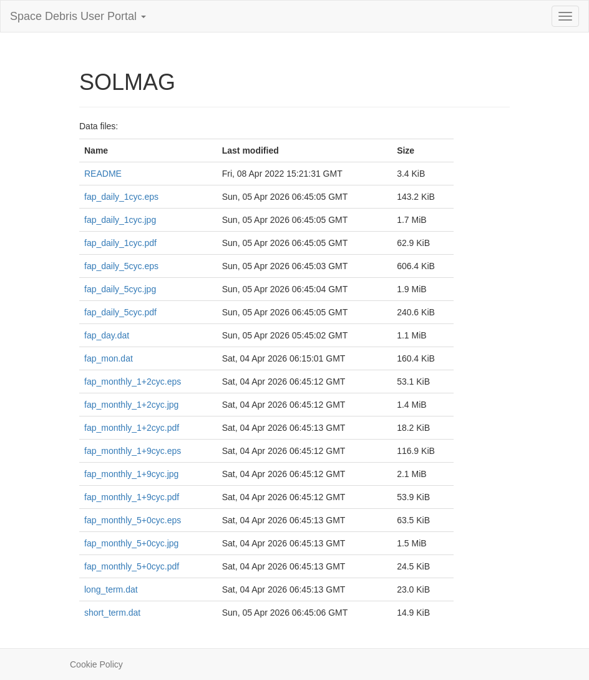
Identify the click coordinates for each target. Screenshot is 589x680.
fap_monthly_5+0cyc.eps (132, 520)
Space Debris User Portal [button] (78, 16)
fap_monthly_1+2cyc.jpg (131, 405)
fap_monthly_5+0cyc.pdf (131, 566)
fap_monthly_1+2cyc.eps (132, 382)
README (103, 174)
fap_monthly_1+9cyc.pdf (131, 497)
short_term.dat (112, 613)
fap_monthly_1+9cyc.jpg (131, 474)
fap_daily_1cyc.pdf (120, 243)
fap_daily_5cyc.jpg (120, 289)
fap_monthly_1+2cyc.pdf (131, 428)
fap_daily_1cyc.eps (121, 197)
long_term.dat (111, 589)
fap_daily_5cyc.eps (121, 266)
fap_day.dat (106, 335)
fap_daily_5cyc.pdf (120, 312)
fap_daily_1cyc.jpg (120, 220)
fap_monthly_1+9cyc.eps (132, 451)
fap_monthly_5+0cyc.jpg (131, 543)
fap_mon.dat (108, 358)
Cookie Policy (96, 664)
